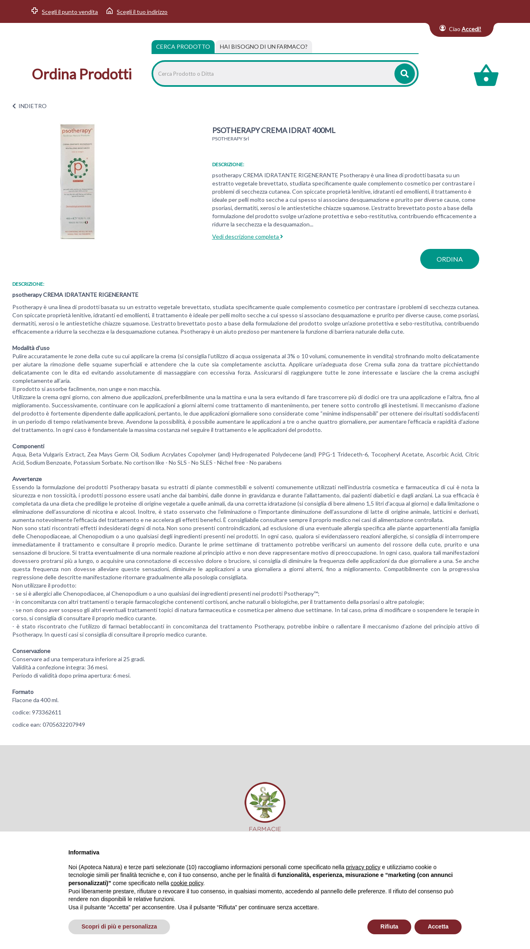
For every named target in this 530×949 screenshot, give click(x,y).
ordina (450, 259)
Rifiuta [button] (390, 926)
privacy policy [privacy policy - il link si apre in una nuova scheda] (363, 867)
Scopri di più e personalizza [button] (119, 926)
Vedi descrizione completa (247, 236)
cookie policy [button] (187, 883)
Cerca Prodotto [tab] (183, 46)
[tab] (263, 46)
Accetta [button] (438, 926)
